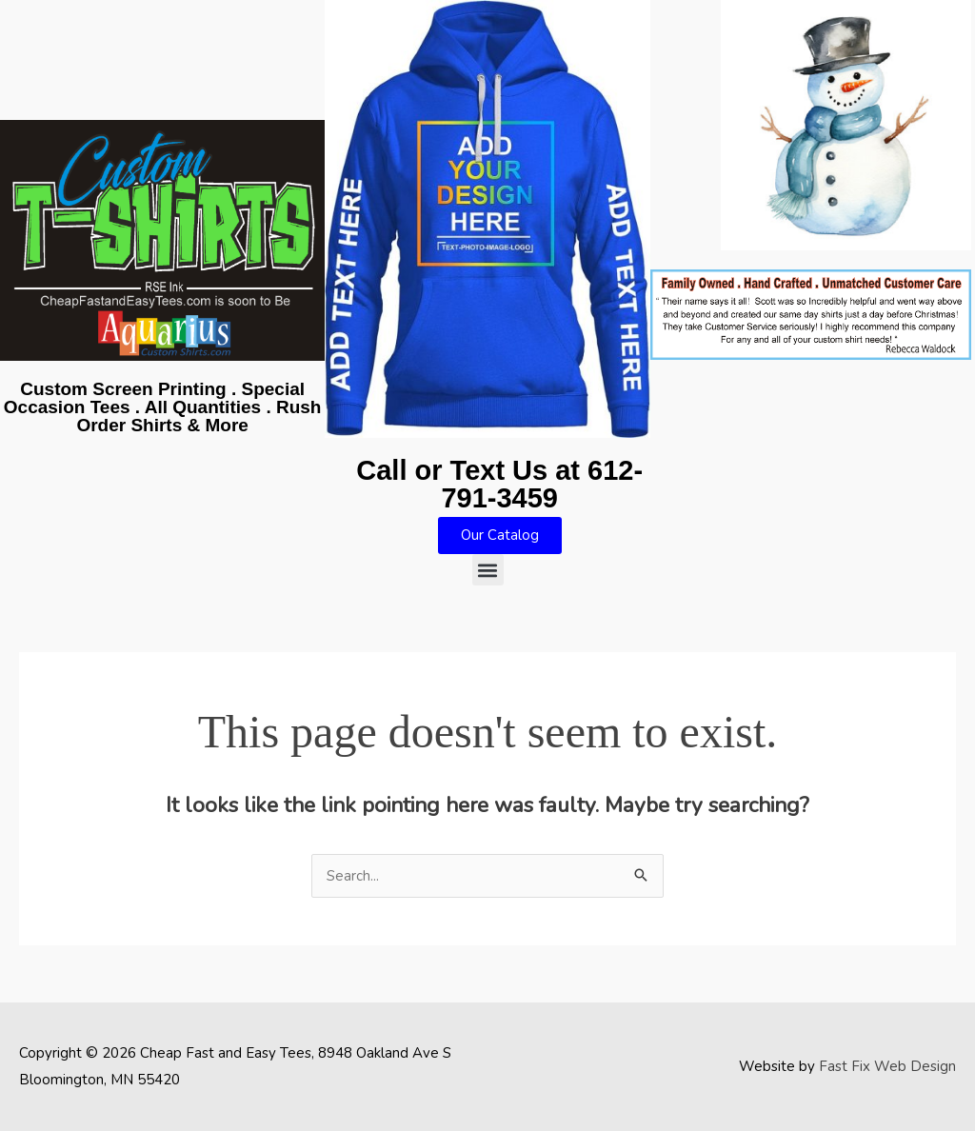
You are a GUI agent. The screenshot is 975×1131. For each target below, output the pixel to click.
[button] (488, 569)
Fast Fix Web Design (887, 1066)
